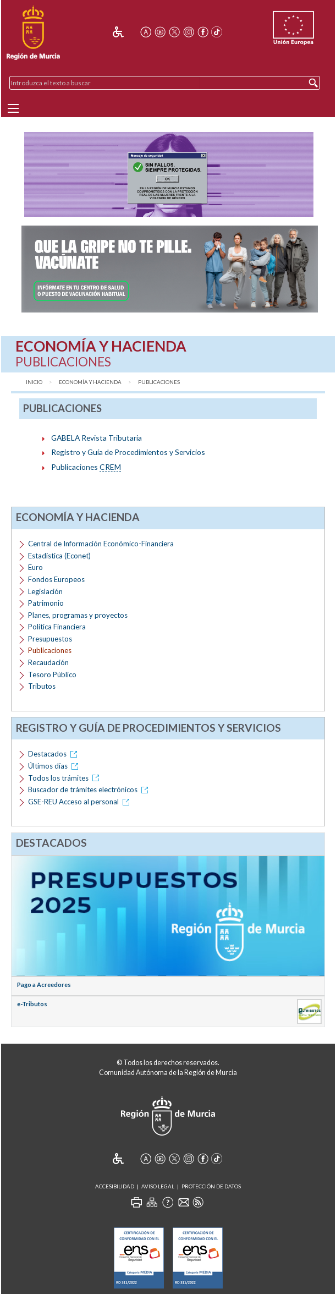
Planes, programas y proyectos (78, 615)
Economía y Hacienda (90, 382)
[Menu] (13, 108)
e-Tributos (32, 1003)
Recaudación (48, 662)
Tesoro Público (52, 674)
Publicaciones (159, 382)
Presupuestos (50, 638)
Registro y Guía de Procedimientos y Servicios (128, 452)
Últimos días (55, 765)
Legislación (45, 591)
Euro (35, 567)
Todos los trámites (65, 778)
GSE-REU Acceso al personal (80, 801)
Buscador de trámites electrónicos (90, 789)
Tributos (42, 686)
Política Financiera (57, 626)
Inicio (34, 382)
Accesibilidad (114, 1186)
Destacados (54, 753)
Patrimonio (46, 603)
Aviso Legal (157, 1186)
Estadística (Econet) (59, 555)
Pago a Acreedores (44, 984)
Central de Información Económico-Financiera (101, 543)
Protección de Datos (211, 1186)
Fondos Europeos (56, 579)
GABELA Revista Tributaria (96, 437)
